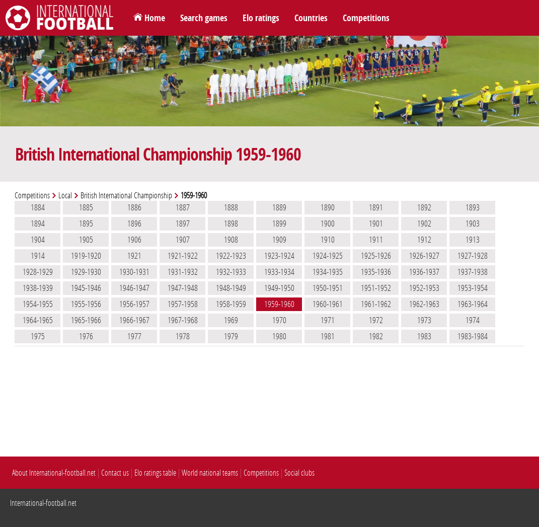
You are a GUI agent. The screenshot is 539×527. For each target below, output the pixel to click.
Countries (311, 18)
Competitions (366, 18)
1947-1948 (183, 288)
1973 (424, 320)
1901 (376, 223)
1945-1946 (86, 288)
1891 (376, 207)
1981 (328, 336)
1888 (231, 207)
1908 (231, 240)
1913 (473, 240)
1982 (376, 336)
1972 (376, 320)
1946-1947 (134, 288)
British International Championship (126, 195)
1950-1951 (328, 288)
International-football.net (43, 503)
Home (154, 18)
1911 (376, 240)
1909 (279, 240)
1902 (424, 223)
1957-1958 (183, 304)
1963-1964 (472, 304)
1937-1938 (472, 272)
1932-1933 (231, 272)
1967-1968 (183, 320)
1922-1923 (231, 256)
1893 (473, 207)
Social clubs (299, 473)
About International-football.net (54, 473)
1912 (424, 240)
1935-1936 (376, 272)
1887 (183, 207)
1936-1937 (424, 272)
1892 (424, 207)
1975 (38, 336)
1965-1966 (86, 320)
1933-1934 (279, 272)
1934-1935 (328, 272)
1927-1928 (472, 256)
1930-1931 (134, 272)
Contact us (115, 473)
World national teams (210, 473)
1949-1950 (279, 288)
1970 (279, 320)
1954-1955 (38, 304)
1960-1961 (328, 304)
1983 (424, 336)
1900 (328, 223)
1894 (38, 223)
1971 (328, 320)
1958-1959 (231, 304)
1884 (38, 207)
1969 (231, 320)
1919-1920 (86, 256)
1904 (38, 240)
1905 (86, 240)
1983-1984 (472, 336)
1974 (473, 320)
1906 (134, 240)
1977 (134, 336)
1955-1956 (86, 304)
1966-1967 (134, 320)
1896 (134, 223)
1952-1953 (424, 288)
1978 (183, 336)
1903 (473, 223)
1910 (328, 240)
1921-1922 (183, 256)
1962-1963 (424, 304)
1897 (183, 223)
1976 (86, 336)
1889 (279, 207)
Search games (203, 18)
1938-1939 (38, 288)
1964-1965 (38, 320)
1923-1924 (279, 256)
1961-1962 (376, 304)
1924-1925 (328, 256)
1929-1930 (86, 272)
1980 (279, 336)
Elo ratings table (155, 473)
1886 (134, 207)
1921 (134, 256)
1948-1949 (231, 288)
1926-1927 (424, 256)
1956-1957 (134, 304)
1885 (86, 207)
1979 (231, 336)
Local (65, 195)
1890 (328, 207)
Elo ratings (261, 18)
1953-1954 (472, 288)
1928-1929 (38, 272)
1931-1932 (183, 272)
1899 (279, 223)
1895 (86, 223)
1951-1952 (376, 288)
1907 (183, 240)
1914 (38, 256)
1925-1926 (376, 256)
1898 (231, 223)
